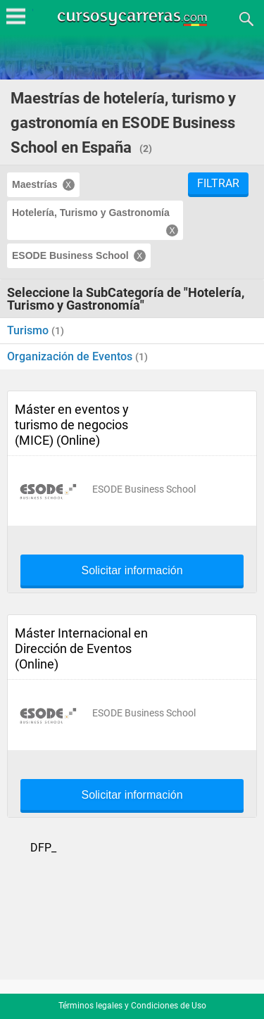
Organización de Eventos (71, 356)
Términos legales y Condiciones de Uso (132, 1006)
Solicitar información (131, 570)
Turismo (29, 330)
